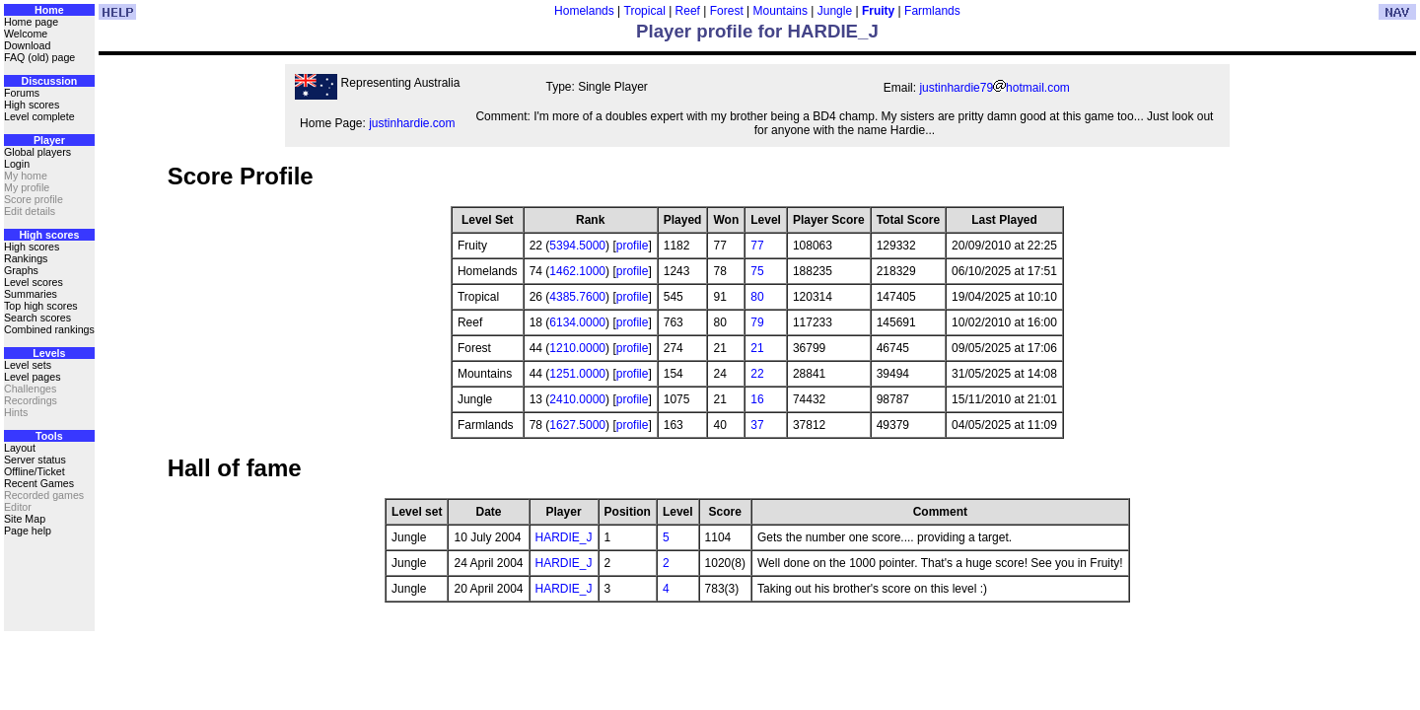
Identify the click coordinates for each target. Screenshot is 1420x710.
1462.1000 (577, 271)
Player (49, 140)
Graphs (21, 270)
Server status (35, 459)
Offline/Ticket (34, 471)
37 (756, 425)
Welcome (25, 33)
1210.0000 (577, 348)
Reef (687, 11)
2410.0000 (577, 399)
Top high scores (41, 306)
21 (756, 348)
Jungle (834, 11)
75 (756, 271)
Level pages (32, 377)
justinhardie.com (412, 123)
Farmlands (932, 11)
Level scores (33, 282)
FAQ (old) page (39, 57)
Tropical (645, 11)
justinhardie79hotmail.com (994, 88)
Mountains (780, 11)
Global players (37, 152)
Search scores (37, 317)
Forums (21, 93)
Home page (31, 22)
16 (756, 399)
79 (756, 322)
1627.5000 (577, 425)
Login (17, 164)
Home (49, 10)
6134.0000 (577, 322)
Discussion (49, 81)
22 (756, 374)
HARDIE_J (564, 537)
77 (756, 245)
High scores (31, 104)
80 (756, 297)
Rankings (25, 258)
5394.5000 (577, 245)
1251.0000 (577, 374)
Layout (20, 448)
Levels (49, 353)
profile (632, 245)
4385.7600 (577, 297)
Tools (49, 436)
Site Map (24, 519)
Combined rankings (49, 329)
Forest (727, 11)
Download (27, 45)
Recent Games (39, 483)
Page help (27, 530)
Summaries (30, 294)
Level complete (39, 116)
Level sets (27, 365)
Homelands (584, 11)
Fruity (878, 11)
